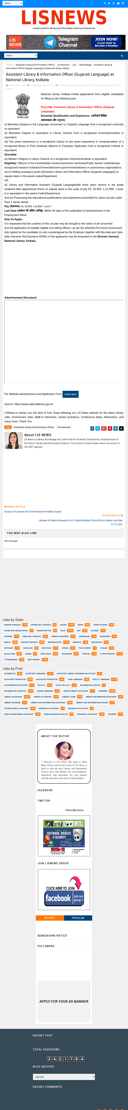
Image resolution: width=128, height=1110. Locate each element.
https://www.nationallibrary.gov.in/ (33, 406)
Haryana (8, 629)
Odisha (65, 641)
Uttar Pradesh (107, 646)
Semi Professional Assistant (19, 707)
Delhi (62, 623)
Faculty (41, 678)
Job (74, 64)
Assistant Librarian (35, 666)
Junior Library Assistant (75, 684)
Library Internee (12, 695)
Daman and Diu (44, 623)
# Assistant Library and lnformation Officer (33, 429)
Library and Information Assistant (48, 695)
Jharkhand (84, 629)
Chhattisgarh (100, 617)
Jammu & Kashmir (60, 629)
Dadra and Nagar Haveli (16, 623)
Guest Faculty (63, 678)
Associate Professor (47, 672)
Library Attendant (42, 689)
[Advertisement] (64, 273)
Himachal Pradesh (32, 629)
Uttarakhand (10, 652)
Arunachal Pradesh (41, 617)
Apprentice (9, 666)
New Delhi (46, 641)
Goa (79, 623)
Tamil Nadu (45, 646)
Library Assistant (13, 689)
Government (63, 64)
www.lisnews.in (29, 1104)
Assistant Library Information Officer (76, 666)
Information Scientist (15, 684)
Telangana (66, 646)
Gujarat (95, 623)
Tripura (86, 646)
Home (9, 64)
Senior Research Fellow (56, 707)
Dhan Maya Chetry (24, 1099)
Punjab (103, 641)
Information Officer (90, 678)
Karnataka (105, 629)
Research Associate (78, 701)
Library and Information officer (92, 695)
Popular (78, 910)
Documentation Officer (16, 678)
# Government (64, 429)
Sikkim (28, 646)
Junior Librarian (45, 684)
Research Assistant (49, 701)
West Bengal (85, 64)
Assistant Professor (15, 672)
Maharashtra (55, 635)
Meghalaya (96, 635)
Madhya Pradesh (29, 635)
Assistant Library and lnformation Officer (35, 64)
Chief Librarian (75, 672)
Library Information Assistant (101, 689)
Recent (50, 910)
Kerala (7, 635)
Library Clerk (68, 689)
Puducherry (85, 641)
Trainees (112, 707)
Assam (63, 617)
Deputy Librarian (101, 672)
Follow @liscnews (74, 802)
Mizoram (8, 641)
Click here (70, 396)
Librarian (102, 684)
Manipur (77, 635)
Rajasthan (9, 646)
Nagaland (28, 641)
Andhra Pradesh (12, 617)
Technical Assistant (87, 707)
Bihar (80, 617)
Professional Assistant (16, 701)
